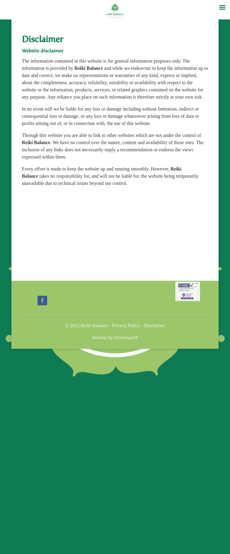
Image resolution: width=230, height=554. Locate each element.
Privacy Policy (126, 325)
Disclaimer (154, 325)
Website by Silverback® (115, 337)
